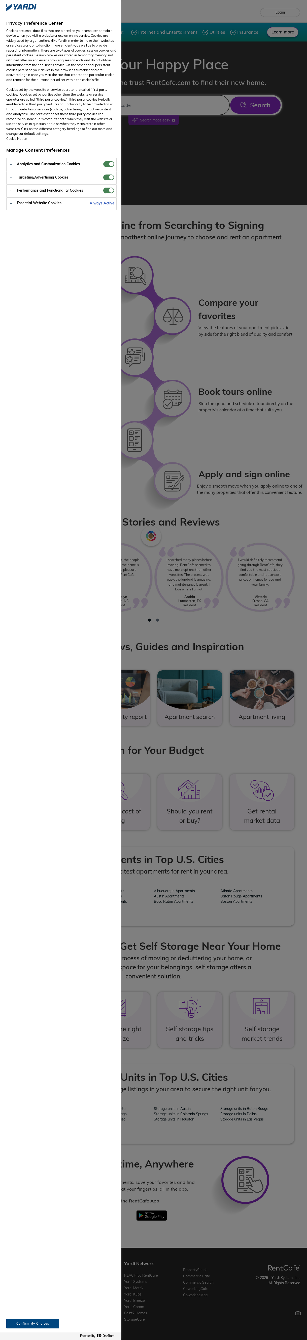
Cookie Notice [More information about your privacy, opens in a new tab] (16, 139)
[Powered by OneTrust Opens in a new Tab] (99, 1336)
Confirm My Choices (32, 1323)
